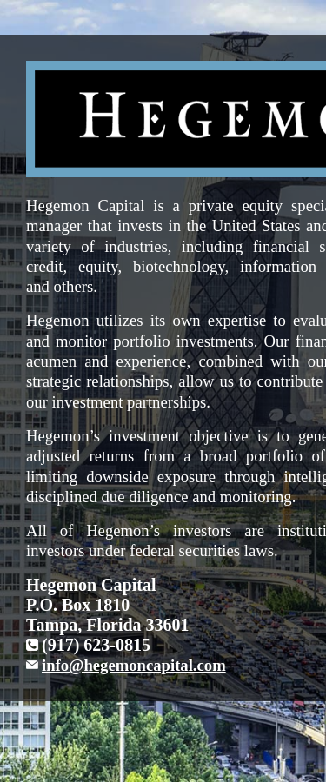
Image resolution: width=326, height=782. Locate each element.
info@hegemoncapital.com (134, 665)
